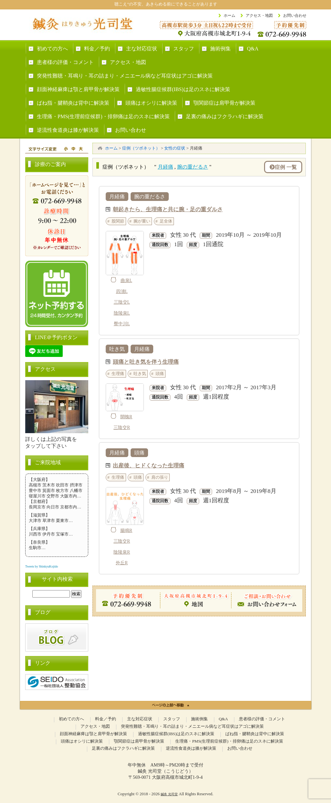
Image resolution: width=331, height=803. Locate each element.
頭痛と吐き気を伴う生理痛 (146, 361)
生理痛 (118, 373)
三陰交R (121, 427)
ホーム (229, 15)
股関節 (118, 221)
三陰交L (122, 302)
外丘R (122, 562)
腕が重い (141, 221)
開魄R (126, 416)
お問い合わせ (294, 15)
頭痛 (159, 373)
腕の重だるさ (192, 167)
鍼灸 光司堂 (169, 794)
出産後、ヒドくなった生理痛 (148, 465)
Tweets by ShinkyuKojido (41, 566)
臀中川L (122, 323)
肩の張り (159, 477)
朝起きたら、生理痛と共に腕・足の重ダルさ (168, 209)
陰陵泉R (121, 552)
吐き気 (117, 349)
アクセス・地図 (259, 15)
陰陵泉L (122, 313)
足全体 (166, 221)
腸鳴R (126, 530)
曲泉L (126, 280)
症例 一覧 (283, 167)
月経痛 (165, 167)
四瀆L (122, 291)
